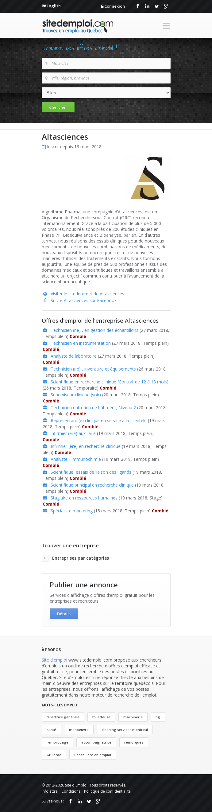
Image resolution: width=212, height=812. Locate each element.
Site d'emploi (54, 660)
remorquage (57, 742)
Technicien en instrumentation (81, 343)
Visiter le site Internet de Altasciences (87, 294)
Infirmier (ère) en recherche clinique (86, 446)
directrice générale (63, 717)
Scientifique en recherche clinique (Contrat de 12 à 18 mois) (109, 382)
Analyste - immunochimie (76, 459)
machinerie (133, 717)
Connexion (114, 6)
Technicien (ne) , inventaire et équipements (93, 369)
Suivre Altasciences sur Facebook (84, 300)
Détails (64, 613)
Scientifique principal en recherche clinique (92, 485)
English (54, 6)
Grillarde (54, 754)
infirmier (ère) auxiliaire (73, 433)
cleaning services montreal (125, 729)
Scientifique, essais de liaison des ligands (91, 472)
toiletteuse (101, 717)
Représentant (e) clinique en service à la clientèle (99, 420)
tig (158, 717)
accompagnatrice (96, 742)
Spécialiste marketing (72, 511)
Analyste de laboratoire (74, 356)
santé (51, 729)
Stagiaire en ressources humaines (84, 498)
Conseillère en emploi (92, 754)
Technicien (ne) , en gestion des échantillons (94, 330)
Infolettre (50, 791)
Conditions (70, 791)
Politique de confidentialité (107, 791)
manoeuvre (79, 729)
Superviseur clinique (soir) (76, 395)
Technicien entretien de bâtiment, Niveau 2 (93, 407)
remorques (133, 742)
